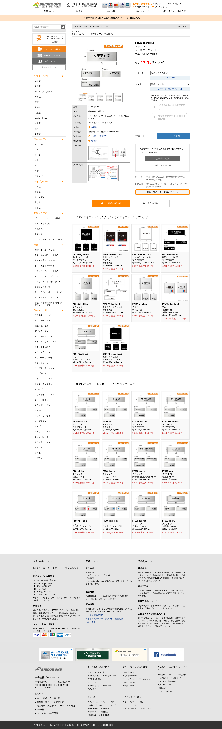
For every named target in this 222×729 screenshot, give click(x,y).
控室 (37, 102)
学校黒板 (182, 675)
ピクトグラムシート (131, 705)
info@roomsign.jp (141, 7)
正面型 (38, 186)
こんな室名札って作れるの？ (47, 282)
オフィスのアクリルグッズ (46, 297)
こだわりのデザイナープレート (48, 239)
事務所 (38, 107)
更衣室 (38, 134)
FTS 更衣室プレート (108, 34)
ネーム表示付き (145, 679)
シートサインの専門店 (47, 713)
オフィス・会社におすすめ (46, 271)
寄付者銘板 (93, 708)
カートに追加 (173, 136)
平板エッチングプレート (45, 384)
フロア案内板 (94, 676)
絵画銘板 (104, 712)
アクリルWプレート (43, 336)
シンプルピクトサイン (44, 368)
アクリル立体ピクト (43, 352)
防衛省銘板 (105, 715)
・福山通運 (90, 622)
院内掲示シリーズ (42, 315)
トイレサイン (129, 679)
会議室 (38, 86)
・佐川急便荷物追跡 (94, 615)
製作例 (79, 11)
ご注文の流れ (150, 203)
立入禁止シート (130, 708)
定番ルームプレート (80, 34)
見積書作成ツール (49, 67)
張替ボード (177, 678)
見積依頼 (174, 11)
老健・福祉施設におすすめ (46, 255)
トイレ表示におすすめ (44, 266)
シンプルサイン (41, 373)
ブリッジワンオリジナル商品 (47, 218)
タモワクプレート (42, 432)
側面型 (38, 192)
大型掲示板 (163, 678)
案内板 (38, 453)
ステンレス (39, 149)
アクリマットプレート (44, 363)
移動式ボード (164, 688)
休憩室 (38, 123)
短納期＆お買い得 (42, 287)
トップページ (77, 31)
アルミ (38, 155)
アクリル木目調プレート (45, 347)
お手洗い (39, 97)
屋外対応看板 (94, 686)
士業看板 (107, 686)
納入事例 (92, 689)
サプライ (39, 458)
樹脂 (37, 160)
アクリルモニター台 (43, 320)
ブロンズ (39, 176)
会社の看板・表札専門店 (48, 698)
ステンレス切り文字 (96, 672)
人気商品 (39, 229)
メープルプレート (42, 421)
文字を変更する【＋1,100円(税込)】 (171, 117)
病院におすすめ (130, 682)
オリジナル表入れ (166, 691)
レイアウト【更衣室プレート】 (170, 89)
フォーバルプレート (43, 400)
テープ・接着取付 (42, 223)
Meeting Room (41, 118)
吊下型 (38, 208)
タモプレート (40, 426)
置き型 (38, 202)
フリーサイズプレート (44, 394)
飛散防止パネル (41, 326)
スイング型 (39, 197)
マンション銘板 (95, 679)
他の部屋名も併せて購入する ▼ (162, 192)
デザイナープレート (43, 331)
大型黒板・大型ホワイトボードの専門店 (56, 706)
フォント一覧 (170, 78)
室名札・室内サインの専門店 (50, 702)
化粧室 (38, 113)
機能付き (39, 234)
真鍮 (37, 171)
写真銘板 (92, 715)
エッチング (111, 705)
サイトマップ (142, 11)
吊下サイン (39, 447)
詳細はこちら (133, 17)
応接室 (38, 81)
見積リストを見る (162, 165)
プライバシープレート (44, 437)
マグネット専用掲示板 (167, 681)
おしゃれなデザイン (131, 676)
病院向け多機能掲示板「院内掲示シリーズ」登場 (48, 304)
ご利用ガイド (48, 11)
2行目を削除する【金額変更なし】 (171, 107)
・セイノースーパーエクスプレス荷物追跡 (104, 619)
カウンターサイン (42, 442)
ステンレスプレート (43, 379)
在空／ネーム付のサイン (45, 250)
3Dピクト (39, 410)
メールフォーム (160, 7)
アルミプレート (41, 389)
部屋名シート (146, 708)
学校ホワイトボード (166, 675)
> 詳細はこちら (180, 26)
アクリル (39, 144)
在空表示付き (129, 672)
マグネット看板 (110, 676)
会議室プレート (130, 686)
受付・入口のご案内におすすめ (48, 292)
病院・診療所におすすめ (45, 260)
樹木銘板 (92, 712)
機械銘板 (106, 708)
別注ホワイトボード (166, 685)
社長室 (38, 128)
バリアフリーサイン (43, 416)
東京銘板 (41, 709)
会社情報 (111, 11)
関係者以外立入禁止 (43, 91)
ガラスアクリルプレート (45, 342)
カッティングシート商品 (133, 702)
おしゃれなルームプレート (46, 276)
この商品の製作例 (111, 203)
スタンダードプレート (44, 405)
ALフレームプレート (44, 357)
